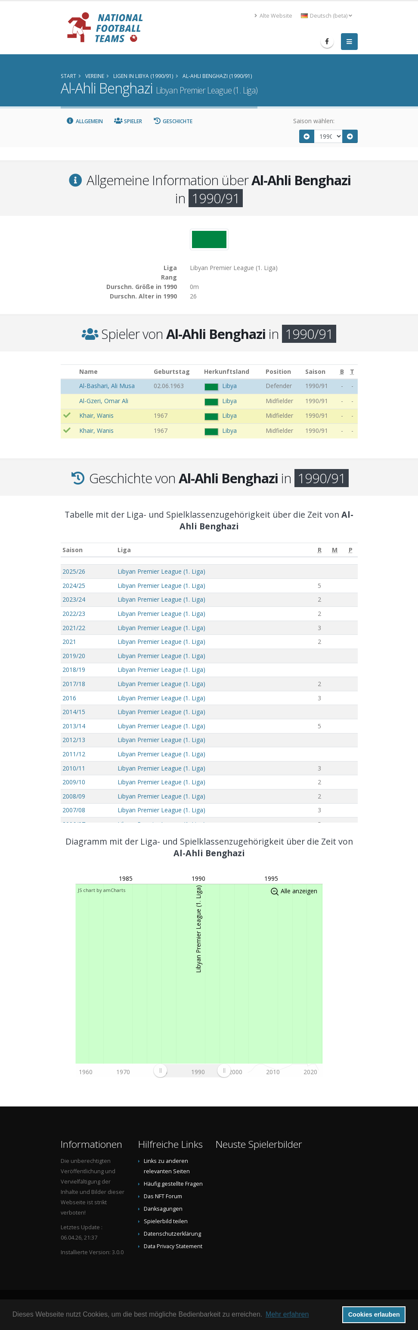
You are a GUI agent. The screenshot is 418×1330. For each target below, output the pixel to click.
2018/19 (73, 669)
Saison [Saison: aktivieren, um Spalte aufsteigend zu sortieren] (72, 550)
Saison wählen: (313, 121)
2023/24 (73, 599)
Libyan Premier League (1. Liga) (161, 571)
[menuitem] (192, 1070)
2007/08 (73, 810)
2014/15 (73, 712)
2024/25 (73, 585)
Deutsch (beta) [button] (326, 15)
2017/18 (73, 684)
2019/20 (73, 656)
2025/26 (73, 571)
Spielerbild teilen (166, 1221)
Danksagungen (163, 1208)
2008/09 (73, 796)
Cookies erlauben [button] (374, 1314)
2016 (69, 698)
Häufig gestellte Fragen (173, 1183)
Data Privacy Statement (173, 1246)
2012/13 (73, 740)
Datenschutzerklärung (172, 1233)
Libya (229, 386)
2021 (69, 641)
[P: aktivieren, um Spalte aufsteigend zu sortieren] (351, 550)
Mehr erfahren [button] (287, 1314)
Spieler (128, 121)
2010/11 (73, 768)
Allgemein (84, 121)
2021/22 (73, 628)
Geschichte (173, 121)
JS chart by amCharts (101, 890)
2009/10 (73, 782)
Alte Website (273, 15)
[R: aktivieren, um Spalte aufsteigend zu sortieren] (319, 550)
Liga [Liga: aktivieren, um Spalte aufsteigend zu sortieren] (124, 550)
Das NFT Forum (163, 1196)
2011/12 (73, 754)
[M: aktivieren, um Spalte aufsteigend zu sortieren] (335, 550)
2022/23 (73, 613)
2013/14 (73, 726)
